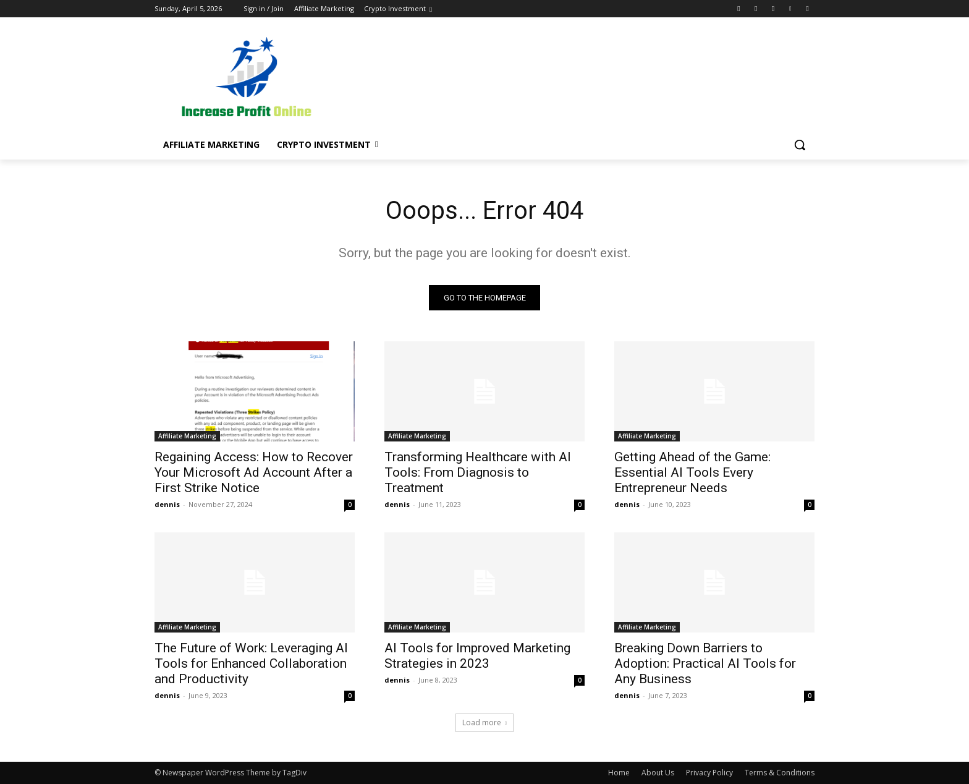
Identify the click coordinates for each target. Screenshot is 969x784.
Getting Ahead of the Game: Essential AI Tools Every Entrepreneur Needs (692, 472)
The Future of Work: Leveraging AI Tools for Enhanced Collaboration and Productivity (251, 663)
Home (619, 772)
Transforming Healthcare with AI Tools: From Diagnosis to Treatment (477, 472)
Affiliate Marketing (187, 436)
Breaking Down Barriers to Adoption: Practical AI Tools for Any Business (705, 663)
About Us (657, 772)
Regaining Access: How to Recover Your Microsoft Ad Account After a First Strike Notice (253, 472)
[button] (800, 145)
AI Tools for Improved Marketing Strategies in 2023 (477, 656)
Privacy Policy (709, 772)
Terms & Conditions (780, 772)
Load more (484, 722)
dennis (167, 504)
